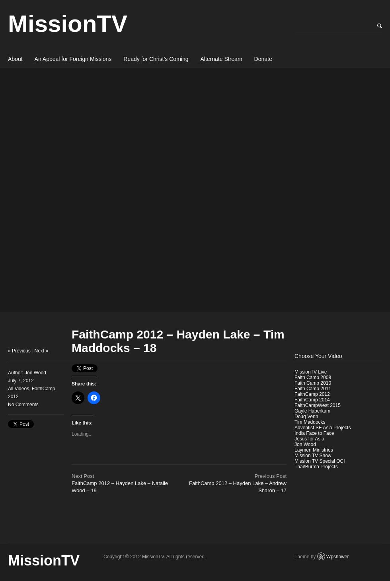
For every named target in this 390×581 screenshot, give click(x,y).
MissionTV (67, 23)
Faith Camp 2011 (312, 388)
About (15, 59)
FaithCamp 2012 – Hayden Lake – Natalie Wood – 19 (120, 483)
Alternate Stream (221, 59)
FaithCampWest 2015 (317, 405)
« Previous (19, 351)
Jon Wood (35, 373)
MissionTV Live (310, 372)
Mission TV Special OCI (319, 461)
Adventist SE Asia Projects (322, 427)
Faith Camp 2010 (312, 383)
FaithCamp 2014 (312, 400)
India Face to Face (314, 433)
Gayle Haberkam (312, 411)
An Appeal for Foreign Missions (73, 59)
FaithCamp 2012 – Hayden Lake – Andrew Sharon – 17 (238, 483)
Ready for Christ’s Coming (155, 59)
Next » (42, 351)
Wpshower (337, 556)
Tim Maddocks (310, 422)
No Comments (23, 404)
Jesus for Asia (309, 439)
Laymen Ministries (313, 450)
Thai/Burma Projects (316, 466)
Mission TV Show (312, 455)
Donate (263, 59)
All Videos (18, 388)
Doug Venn (306, 416)
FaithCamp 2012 (312, 394)
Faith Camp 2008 (312, 377)
